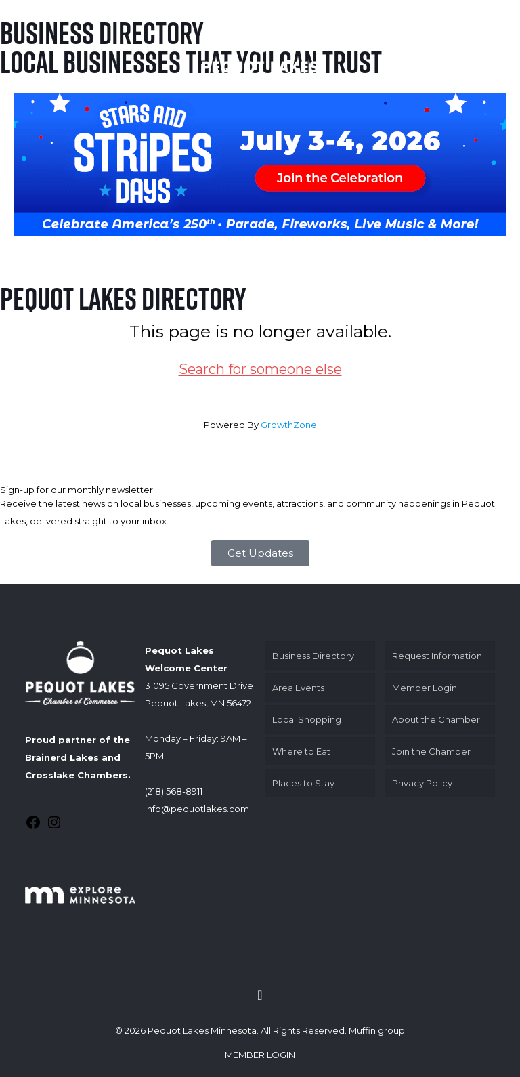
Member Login (424, 687)
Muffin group (377, 1030)
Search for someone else (260, 369)
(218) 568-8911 (173, 791)
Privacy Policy (422, 783)
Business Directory (313, 655)
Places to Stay (303, 783)
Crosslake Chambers (76, 774)
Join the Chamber (431, 751)
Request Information (437, 655)
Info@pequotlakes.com (197, 808)
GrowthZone (289, 424)
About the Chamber (436, 719)
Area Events (298, 687)
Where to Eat (301, 751)
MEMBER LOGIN (260, 1054)
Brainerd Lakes (62, 757)
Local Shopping (306, 719)
